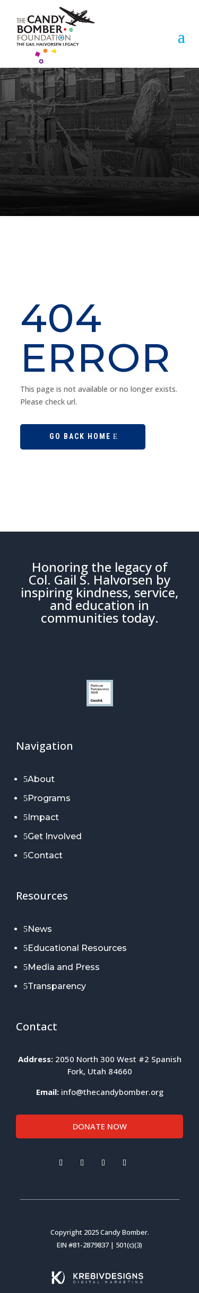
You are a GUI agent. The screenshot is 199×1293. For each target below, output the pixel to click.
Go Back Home (80, 436)
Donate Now (100, 1126)
